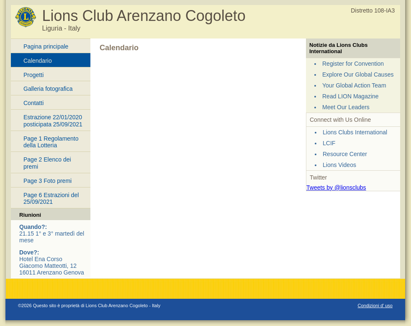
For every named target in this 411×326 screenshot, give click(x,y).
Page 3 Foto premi (47, 180)
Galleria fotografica (48, 88)
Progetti (33, 75)
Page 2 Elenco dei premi (47, 163)
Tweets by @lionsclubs (336, 187)
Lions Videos (339, 165)
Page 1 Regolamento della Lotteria (51, 142)
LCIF (329, 143)
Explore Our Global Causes (357, 74)
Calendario (37, 60)
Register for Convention (353, 63)
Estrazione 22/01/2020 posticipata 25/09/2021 (52, 121)
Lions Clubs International (355, 132)
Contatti (33, 103)
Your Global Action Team (354, 85)
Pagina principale (45, 46)
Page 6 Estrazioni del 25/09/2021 (51, 198)
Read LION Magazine (350, 96)
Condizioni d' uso (375, 305)
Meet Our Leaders (346, 107)
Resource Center (345, 154)
